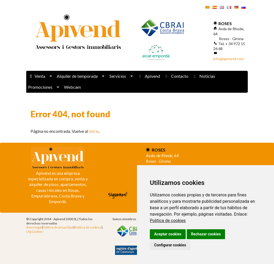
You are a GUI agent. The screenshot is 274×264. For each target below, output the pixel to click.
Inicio (94, 131)
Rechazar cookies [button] (206, 234)
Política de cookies (168, 220)
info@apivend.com (228, 58)
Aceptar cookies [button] (167, 234)
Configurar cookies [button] (170, 245)
